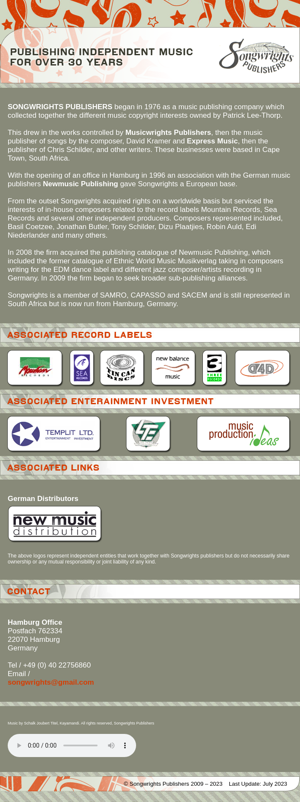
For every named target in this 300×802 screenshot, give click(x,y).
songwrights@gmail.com (51, 682)
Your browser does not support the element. (72, 745)
